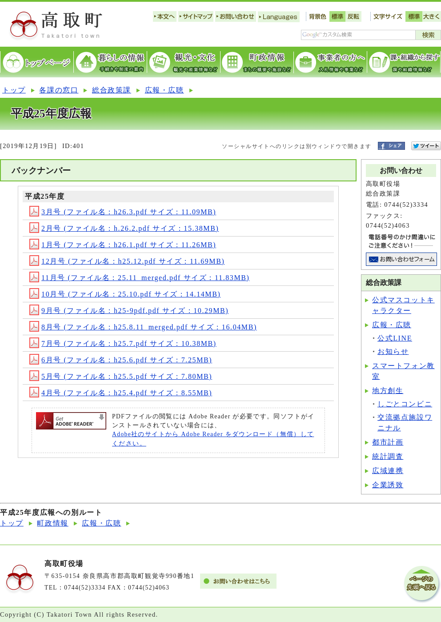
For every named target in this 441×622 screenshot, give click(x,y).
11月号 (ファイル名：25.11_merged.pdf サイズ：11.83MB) (139, 277)
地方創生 (387, 390)
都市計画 (387, 442)
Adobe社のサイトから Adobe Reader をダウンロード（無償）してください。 (213, 438)
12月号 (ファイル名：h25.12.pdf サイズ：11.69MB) (127, 261)
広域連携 (387, 470)
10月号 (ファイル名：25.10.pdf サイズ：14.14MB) (124, 294)
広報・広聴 (164, 90)
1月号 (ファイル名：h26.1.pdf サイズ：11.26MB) (122, 245)
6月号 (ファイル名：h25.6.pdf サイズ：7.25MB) (120, 360)
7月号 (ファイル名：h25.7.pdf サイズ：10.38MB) (122, 343)
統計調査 (387, 456)
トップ (14, 90)
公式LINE (394, 338)
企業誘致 (387, 485)
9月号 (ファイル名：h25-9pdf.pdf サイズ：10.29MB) (129, 310)
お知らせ (393, 351)
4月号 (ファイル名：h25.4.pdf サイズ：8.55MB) (120, 393)
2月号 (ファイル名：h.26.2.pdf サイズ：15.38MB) (124, 228)
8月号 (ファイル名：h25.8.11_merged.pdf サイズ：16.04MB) (143, 327)
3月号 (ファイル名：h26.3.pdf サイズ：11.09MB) (122, 212)
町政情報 (52, 523)
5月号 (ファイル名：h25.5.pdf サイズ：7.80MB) (120, 376)
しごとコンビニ (404, 404)
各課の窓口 (58, 90)
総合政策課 (111, 90)
